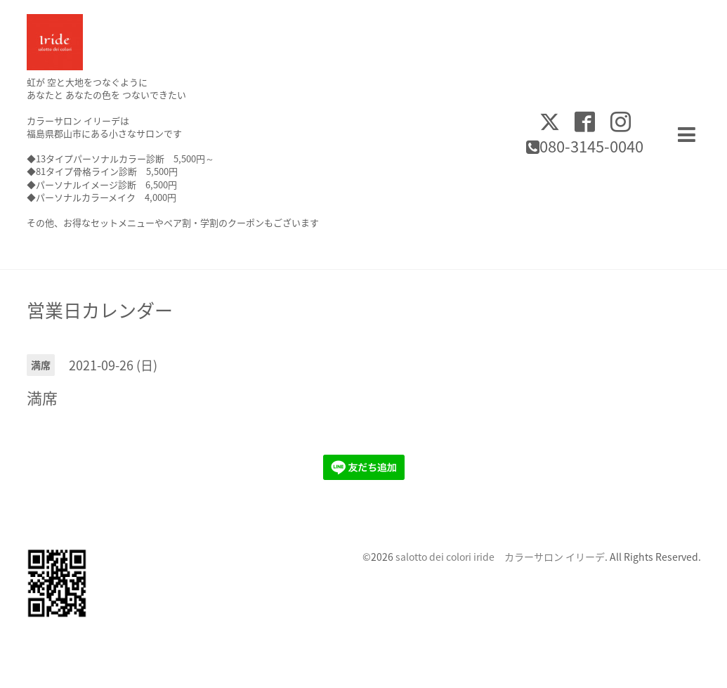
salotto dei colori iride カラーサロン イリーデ (500, 557)
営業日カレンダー (100, 310)
